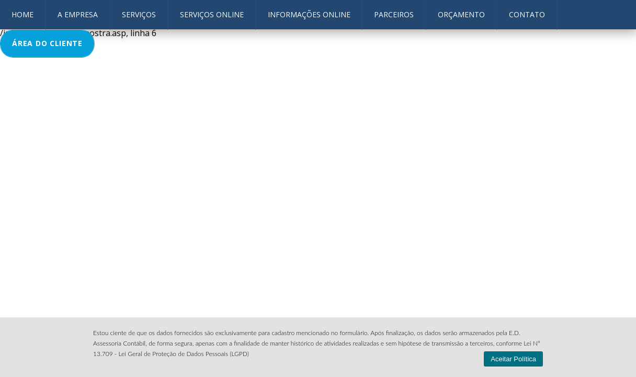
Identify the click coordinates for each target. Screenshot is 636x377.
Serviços (139, 14)
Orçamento (461, 14)
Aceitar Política (513, 359)
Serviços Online (212, 14)
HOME (22, 14)
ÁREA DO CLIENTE (47, 43)
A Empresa (78, 14)
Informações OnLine (309, 14)
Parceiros (394, 14)
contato (527, 14)
